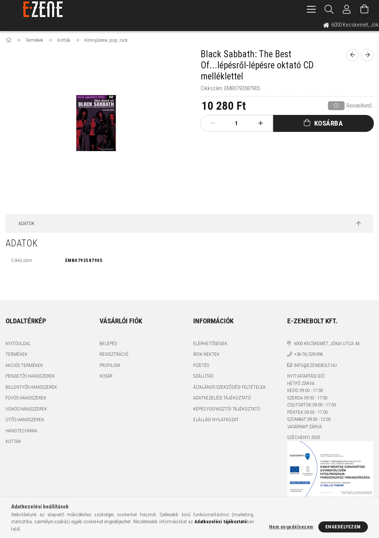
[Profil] (347, 9)
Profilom (110, 365)
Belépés (108, 343)
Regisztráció (114, 354)
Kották (13, 441)
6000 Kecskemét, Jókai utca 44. (327, 343)
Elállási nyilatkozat (216, 419)
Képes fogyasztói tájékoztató (226, 409)
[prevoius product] (352, 55)
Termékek (16, 354)
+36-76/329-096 (308, 354)
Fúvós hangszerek (26, 398)
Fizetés (201, 365)
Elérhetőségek (210, 343)
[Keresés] (329, 9)
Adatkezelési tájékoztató (222, 398)
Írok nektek (206, 354)
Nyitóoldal (18, 343)
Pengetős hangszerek (30, 376)
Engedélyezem (343, 527)
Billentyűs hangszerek (31, 387)
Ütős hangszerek (25, 419)
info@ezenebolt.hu (315, 365)
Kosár (106, 376)
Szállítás (203, 376)
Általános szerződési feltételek (229, 387)
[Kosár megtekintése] (364, 9)
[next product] (367, 55)
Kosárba (328, 123)
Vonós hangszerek (26, 409)
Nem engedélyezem (291, 527)
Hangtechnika (21, 430)
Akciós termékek (24, 365)
